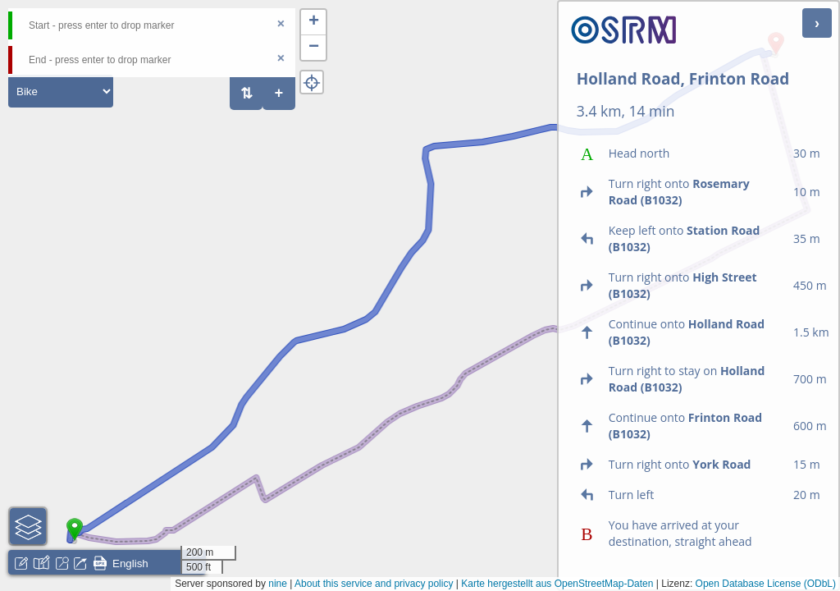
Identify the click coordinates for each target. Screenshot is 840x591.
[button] (74, 541)
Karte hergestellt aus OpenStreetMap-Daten (557, 583)
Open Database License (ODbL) (766, 583)
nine (277, 583)
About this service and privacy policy (373, 583)
